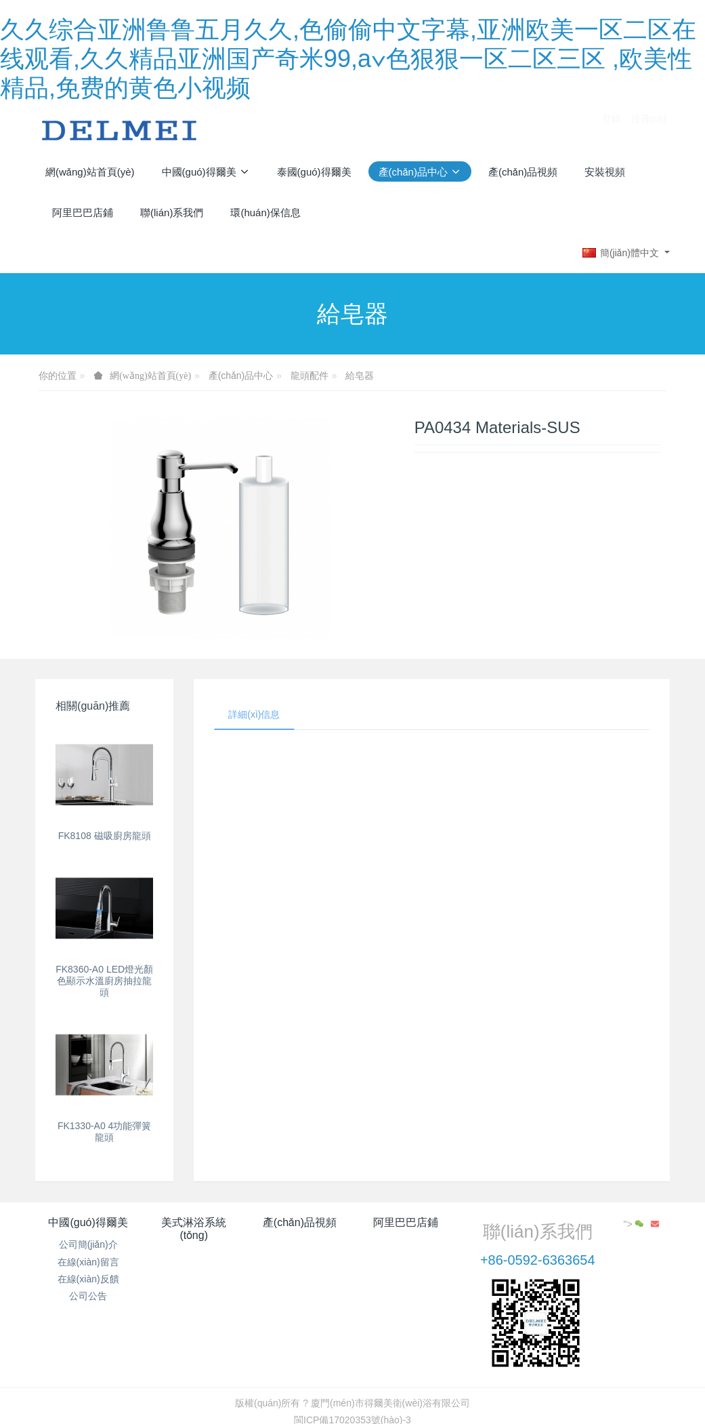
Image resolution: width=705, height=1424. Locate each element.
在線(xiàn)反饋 (88, 1279)
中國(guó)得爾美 (87, 1222)
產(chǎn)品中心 (241, 375)
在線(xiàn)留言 (88, 1262)
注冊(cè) (648, 130)
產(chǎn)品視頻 (300, 1222)
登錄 (611, 130)
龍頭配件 (309, 375)
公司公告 (88, 1295)
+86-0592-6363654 (537, 1260)
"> (635, 1224)
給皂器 (359, 375)
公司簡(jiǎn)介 (88, 1244)
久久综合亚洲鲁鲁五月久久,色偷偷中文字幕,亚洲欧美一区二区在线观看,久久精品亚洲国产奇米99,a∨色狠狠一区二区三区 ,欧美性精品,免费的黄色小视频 (348, 59)
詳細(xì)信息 (254, 714)
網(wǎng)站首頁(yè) (90, 172)
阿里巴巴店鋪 (405, 1222)
